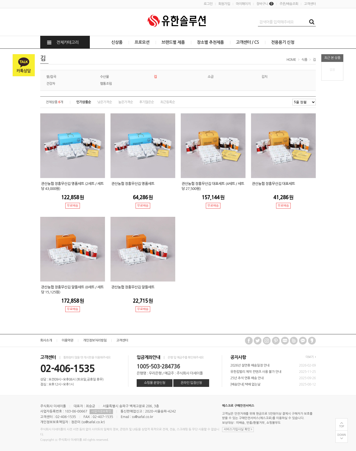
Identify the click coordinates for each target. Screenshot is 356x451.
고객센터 (310, 4)
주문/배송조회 (288, 4)
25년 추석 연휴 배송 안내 (247, 378)
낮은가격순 (104, 102)
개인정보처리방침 (94, 340)
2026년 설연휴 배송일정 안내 (249, 365)
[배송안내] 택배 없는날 (245, 384)
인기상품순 (83, 102)
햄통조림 (106, 83)
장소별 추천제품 (210, 42)
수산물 (104, 76)
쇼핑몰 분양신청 (154, 382)
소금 (211, 76)
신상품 (117, 42)
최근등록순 (167, 102)
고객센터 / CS (247, 42)
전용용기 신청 (282, 42)
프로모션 (141, 42)
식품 (304, 59)
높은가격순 (125, 102)
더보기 (311, 357)
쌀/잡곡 (51, 76)
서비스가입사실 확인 (238, 429)
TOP (341, 426)
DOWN (341, 435)
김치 (264, 76)
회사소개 (46, 340)
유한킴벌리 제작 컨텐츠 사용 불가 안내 (255, 371)
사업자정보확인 (101, 411)
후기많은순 (146, 102)
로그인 (208, 4)
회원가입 (224, 4)
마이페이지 (243, 4)
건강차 (50, 83)
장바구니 (265, 4)
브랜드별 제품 (173, 42)
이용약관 (68, 340)
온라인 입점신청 (191, 382)
